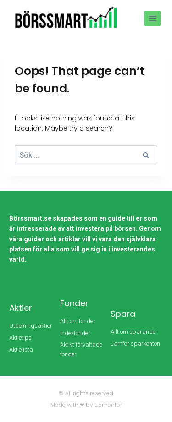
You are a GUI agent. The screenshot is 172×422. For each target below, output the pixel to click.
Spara (123, 313)
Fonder (74, 303)
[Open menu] (152, 18)
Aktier (20, 308)
